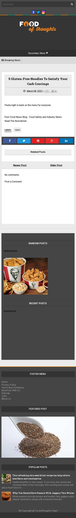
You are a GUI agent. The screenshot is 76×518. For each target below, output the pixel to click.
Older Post (56, 165)
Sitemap (5, 393)
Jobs (4, 396)
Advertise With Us (10, 390)
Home (4, 382)
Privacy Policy (8, 384)
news (17, 130)
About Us (6, 398)
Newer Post (19, 165)
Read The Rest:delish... (16, 121)
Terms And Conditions (12, 387)
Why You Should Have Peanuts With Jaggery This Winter (43, 493)
